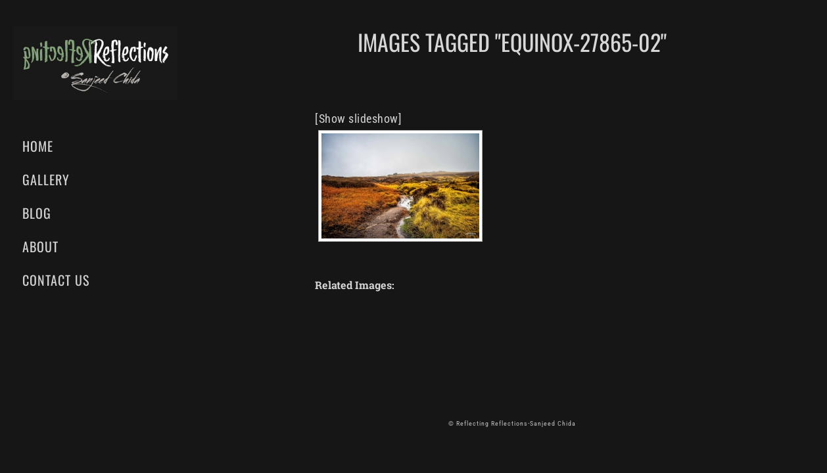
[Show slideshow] (358, 118)
